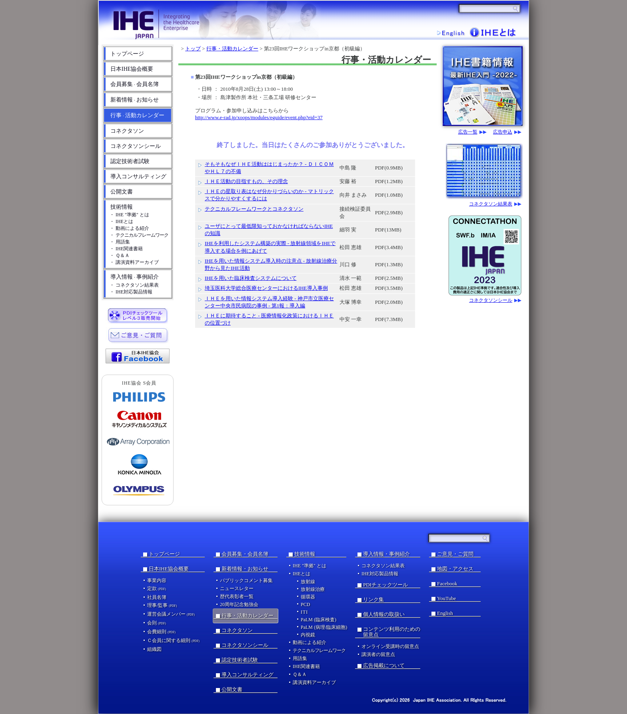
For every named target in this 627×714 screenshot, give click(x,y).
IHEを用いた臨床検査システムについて (251, 278)
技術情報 (121, 207)
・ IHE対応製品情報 (131, 292)
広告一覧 (467, 132)
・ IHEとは (121, 221)
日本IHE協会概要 (131, 69)
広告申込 (502, 132)
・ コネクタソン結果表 (134, 285)
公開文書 (121, 192)
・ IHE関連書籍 (126, 248)
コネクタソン (127, 131)
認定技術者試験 (130, 161)
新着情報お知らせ (134, 100)
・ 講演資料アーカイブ (134, 262)
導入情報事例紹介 (134, 277)
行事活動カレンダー (137, 115)
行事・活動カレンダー (232, 49)
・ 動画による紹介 (129, 228)
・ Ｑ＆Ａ (120, 255)
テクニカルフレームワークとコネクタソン (254, 209)
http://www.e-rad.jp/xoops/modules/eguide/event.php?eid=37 (259, 117)
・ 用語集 (120, 242)
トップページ (127, 54)
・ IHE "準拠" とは (129, 214)
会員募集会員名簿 (134, 84)
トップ (193, 49)
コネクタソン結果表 (490, 204)
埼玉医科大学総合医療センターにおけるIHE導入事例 (266, 288)
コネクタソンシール (135, 146)
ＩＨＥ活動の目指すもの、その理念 (246, 181)
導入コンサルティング (138, 176)
